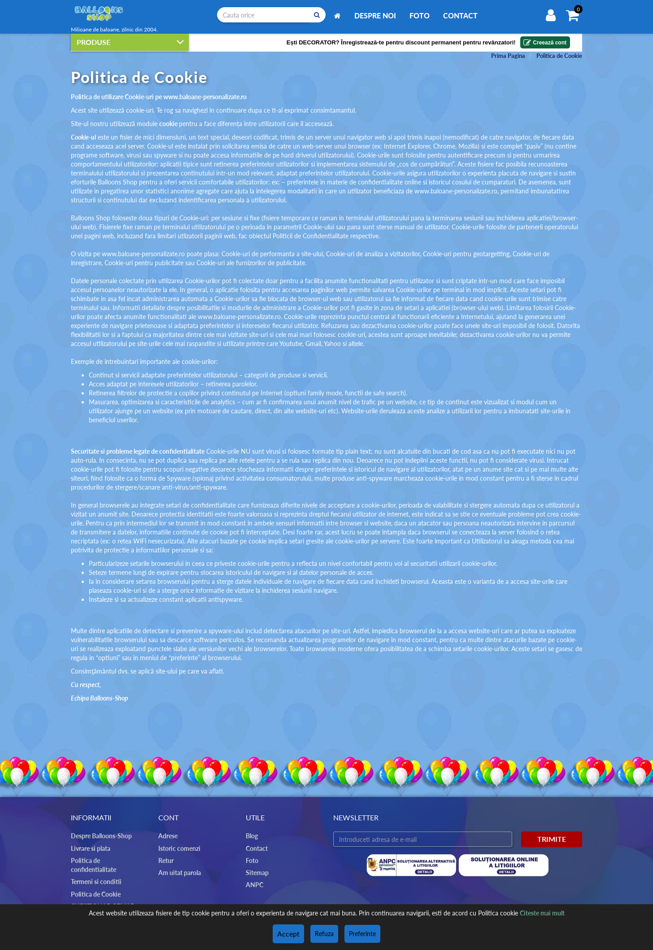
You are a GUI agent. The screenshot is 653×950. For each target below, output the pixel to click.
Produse (130, 41)
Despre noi (375, 15)
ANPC (254, 884)
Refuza (322, 934)
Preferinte (361, 934)
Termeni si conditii (94, 872)
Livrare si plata (90, 847)
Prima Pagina (508, 54)
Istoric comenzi (177, 847)
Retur (165, 859)
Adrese (167, 835)
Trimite (551, 838)
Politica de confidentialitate (106, 859)
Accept (288, 934)
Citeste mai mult (542, 914)
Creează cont (544, 41)
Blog (251, 835)
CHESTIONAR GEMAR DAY (107, 896)
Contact (460, 15)
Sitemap (256, 872)
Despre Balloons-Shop (99, 835)
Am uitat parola (178, 872)
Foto (419, 15)
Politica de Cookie (559, 54)
